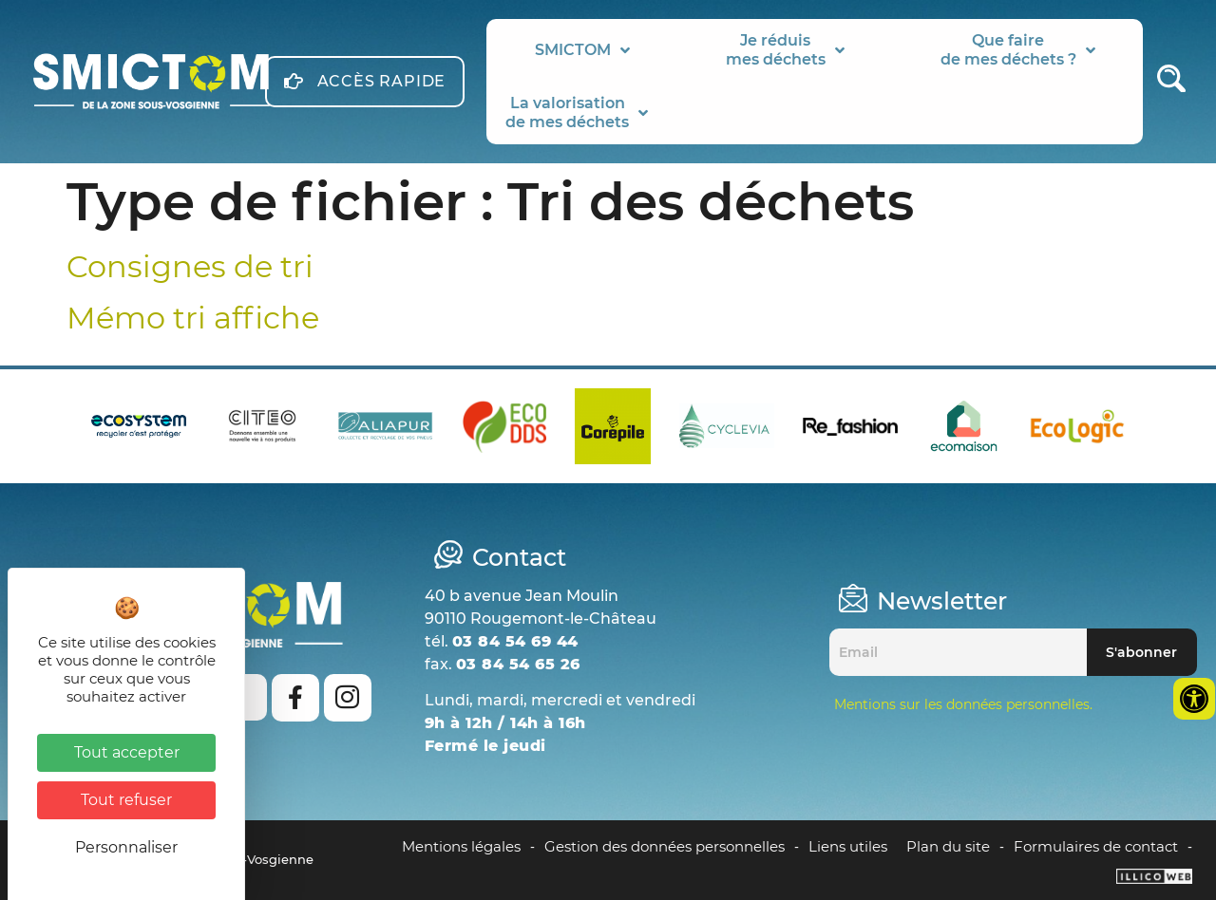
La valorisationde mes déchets (576, 112)
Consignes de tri (190, 266)
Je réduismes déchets (785, 49)
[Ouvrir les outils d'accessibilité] (1194, 699)
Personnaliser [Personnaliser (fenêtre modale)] (126, 847)
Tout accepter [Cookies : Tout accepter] (127, 752)
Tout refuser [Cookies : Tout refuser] (126, 800)
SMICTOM (582, 50)
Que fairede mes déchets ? (1017, 49)
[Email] (958, 652)
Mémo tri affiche (192, 317)
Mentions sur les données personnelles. (963, 704)
